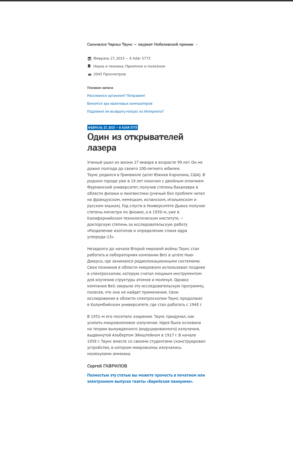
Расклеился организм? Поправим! (116, 95)
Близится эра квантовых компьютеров (120, 103)
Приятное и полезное (145, 66)
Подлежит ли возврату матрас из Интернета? (125, 111)
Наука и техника (108, 66)
